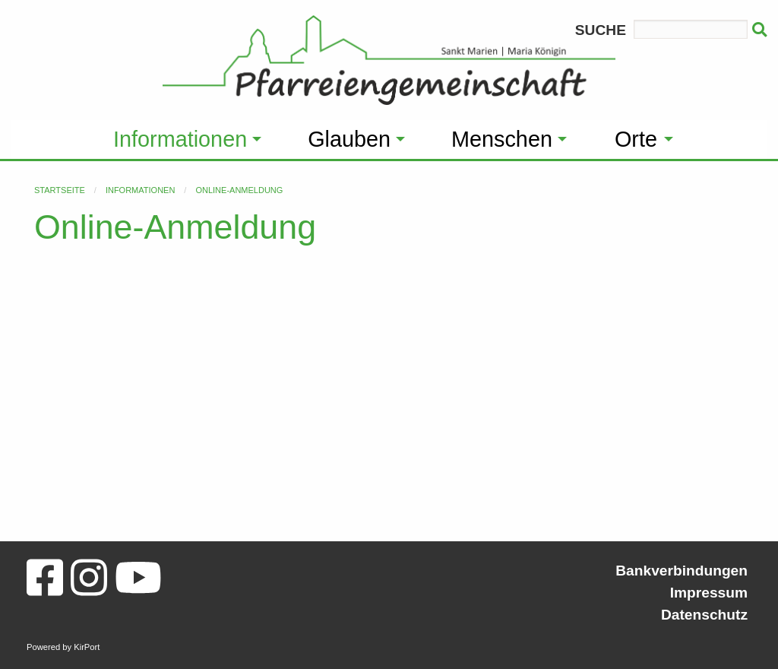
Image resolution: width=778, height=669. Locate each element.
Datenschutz (704, 615)
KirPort (87, 647)
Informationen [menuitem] (180, 139)
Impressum (709, 593)
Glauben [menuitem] (349, 139)
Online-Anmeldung (239, 190)
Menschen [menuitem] (501, 139)
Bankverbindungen (681, 571)
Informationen (140, 190)
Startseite (59, 190)
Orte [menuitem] (636, 139)
